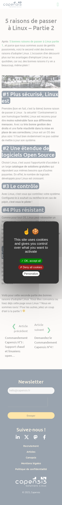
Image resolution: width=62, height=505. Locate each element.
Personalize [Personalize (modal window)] (31, 273)
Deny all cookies (31, 267)
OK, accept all (31, 260)
